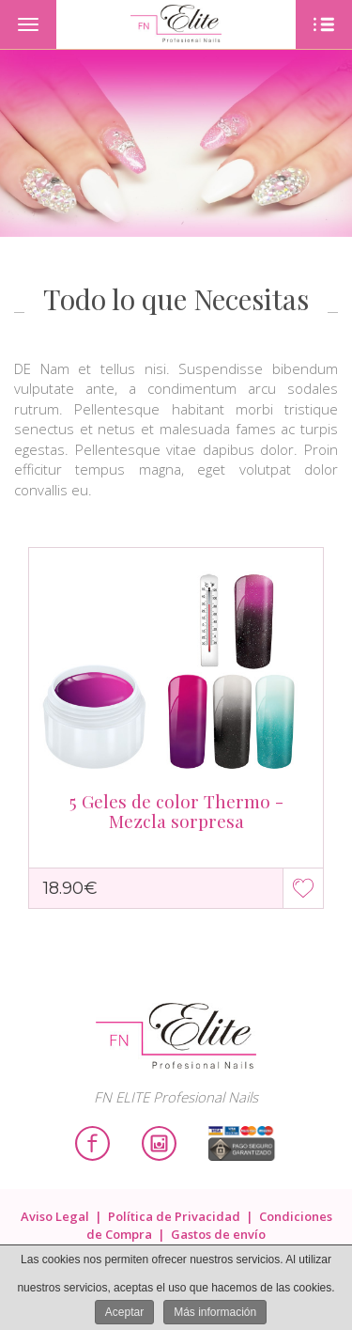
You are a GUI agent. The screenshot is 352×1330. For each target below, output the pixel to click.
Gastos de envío (218, 1234)
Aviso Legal (55, 1216)
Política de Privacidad (174, 1216)
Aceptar (124, 1312)
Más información (215, 1312)
